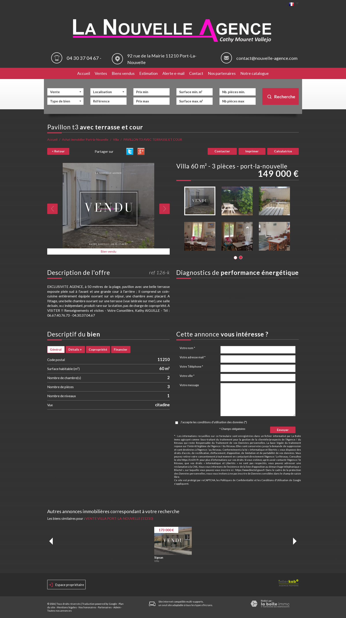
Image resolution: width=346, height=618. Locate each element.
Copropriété (98, 349)
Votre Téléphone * (191, 366)
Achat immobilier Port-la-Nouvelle (85, 139)
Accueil (83, 73)
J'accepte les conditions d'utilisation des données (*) (213, 422)
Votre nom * (187, 348)
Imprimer (252, 151)
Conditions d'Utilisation (274, 480)
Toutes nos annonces (59, 610)
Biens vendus (123, 73)
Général (56, 349)
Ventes (101, 73)
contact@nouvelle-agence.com (266, 58)
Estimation (148, 73)
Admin (117, 607)
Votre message (189, 385)
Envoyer (283, 430)
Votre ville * (187, 376)
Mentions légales (67, 607)
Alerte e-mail (173, 73)
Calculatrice (283, 151)
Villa (116, 139)
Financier (120, 349)
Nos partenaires (222, 73)
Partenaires (105, 607)
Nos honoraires (87, 607)
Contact (196, 73)
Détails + (75, 349)
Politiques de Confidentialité (237, 480)
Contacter (222, 151)
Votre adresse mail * (192, 357)
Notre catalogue (254, 73)
